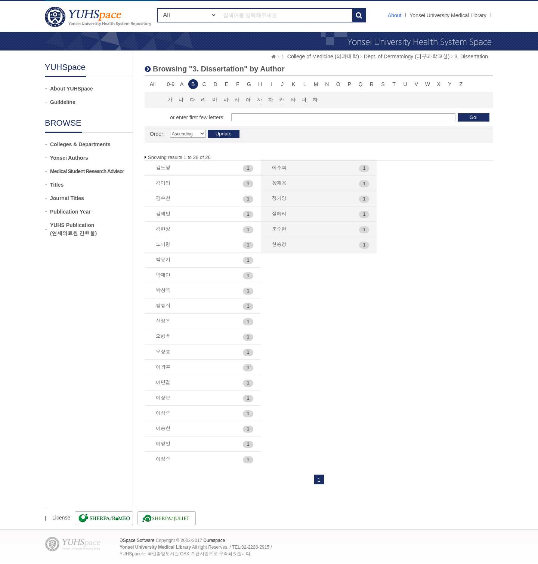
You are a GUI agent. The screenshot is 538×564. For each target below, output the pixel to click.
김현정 (163, 229)
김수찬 (163, 198)
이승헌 (163, 428)
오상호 (163, 352)
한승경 (279, 244)
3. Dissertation (471, 56)
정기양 (279, 198)
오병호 (163, 336)
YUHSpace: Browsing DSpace (99, 16)
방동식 (163, 306)
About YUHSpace (71, 89)
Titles (57, 185)
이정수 (163, 459)
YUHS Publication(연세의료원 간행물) (73, 229)
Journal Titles (67, 198)
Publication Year (70, 212)
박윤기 (163, 260)
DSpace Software (137, 540)
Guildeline (62, 102)
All (153, 84)
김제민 (163, 214)
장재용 (279, 183)
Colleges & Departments (80, 144)
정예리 (279, 214)
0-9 (170, 84)
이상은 (163, 398)
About (395, 15)
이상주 (163, 413)
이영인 (163, 444)
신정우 (163, 321)
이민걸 (163, 382)
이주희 (279, 168)
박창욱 (163, 290)
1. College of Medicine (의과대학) (320, 56)
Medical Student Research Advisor (87, 171)
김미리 (163, 183)
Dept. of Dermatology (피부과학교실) (407, 56)
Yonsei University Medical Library (447, 15)
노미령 (163, 244)
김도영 (163, 168)
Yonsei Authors (69, 158)
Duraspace (214, 540)
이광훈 (163, 367)
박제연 (163, 275)
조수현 (279, 229)
